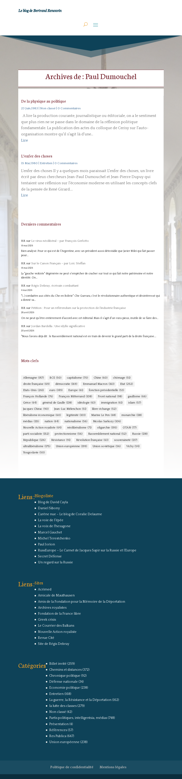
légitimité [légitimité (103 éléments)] (76, 415)
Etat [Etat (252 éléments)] (126, 384)
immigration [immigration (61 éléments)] (111, 403)
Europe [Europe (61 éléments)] (75, 390)
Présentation (59, 724)
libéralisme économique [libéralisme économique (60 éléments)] (42, 415)
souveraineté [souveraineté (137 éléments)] (125, 440)
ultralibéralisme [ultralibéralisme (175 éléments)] (36, 446)
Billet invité (58, 664)
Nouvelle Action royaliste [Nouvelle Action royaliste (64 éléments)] (42, 428)
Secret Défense (50, 556)
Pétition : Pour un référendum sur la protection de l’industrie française (78, 308)
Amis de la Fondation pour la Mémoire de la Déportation (81, 602)
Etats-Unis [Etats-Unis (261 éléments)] (33, 390)
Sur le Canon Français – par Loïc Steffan (58, 263)
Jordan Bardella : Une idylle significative (58, 326)
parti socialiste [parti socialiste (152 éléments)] (36, 434)
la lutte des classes (63, 706)
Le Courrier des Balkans (56, 626)
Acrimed (44, 589)
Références (58, 730)
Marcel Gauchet (50, 532)
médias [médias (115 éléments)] (31, 421)
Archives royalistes (52, 608)
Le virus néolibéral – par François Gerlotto (60, 240)
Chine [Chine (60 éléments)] (100, 378)
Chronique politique (64, 676)
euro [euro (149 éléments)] (55, 390)
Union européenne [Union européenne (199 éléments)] (71, 446)
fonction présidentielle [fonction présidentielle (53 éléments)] (106, 390)
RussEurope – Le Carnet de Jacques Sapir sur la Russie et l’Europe (87, 550)
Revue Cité (46, 638)
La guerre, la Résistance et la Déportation (80, 700)
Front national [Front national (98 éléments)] (110, 396)
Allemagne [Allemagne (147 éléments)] (33, 378)
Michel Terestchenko (54, 538)
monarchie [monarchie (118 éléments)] (131, 415)
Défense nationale (63, 682)
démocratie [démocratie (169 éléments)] (66, 384)
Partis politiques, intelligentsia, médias (78, 718)
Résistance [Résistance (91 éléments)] (60, 440)
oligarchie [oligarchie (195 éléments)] (107, 428)
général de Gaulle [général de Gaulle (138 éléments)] (57, 403)
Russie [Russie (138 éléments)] (139, 434)
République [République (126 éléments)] (34, 440)
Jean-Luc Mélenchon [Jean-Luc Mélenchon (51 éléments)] (70, 409)
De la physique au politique (43, 101)
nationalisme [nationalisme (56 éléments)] (76, 421)
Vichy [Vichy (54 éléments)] (133, 446)
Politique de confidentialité (71, 767)
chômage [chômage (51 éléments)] (121, 378)
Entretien (46, 163)
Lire (24, 140)
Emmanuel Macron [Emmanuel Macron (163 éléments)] (98, 384)
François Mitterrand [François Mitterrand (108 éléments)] (75, 396)
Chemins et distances (65, 670)
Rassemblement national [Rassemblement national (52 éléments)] (107, 434)
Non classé (47, 108)
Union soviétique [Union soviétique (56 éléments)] (107, 446)
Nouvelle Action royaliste (57, 632)
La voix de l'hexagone (54, 526)
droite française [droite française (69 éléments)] (36, 384)
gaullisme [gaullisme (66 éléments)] (137, 396)
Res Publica (57, 736)
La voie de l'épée (50, 520)
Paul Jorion (46, 544)
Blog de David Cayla (53, 502)
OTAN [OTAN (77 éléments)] (129, 428)
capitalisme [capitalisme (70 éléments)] (77, 378)
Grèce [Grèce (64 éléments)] (30, 403)
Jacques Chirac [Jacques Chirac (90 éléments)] (36, 409)
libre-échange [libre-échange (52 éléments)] (104, 409)
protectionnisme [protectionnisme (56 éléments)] (68, 434)
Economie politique (64, 688)
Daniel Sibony (49, 508)
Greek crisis (47, 620)
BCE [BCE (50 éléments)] (55, 378)
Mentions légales (113, 767)
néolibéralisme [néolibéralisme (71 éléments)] (79, 428)
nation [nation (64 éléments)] (52, 421)
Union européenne (64, 742)
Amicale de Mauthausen (56, 595)
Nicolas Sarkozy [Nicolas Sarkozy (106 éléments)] (107, 421)
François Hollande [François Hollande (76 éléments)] (38, 396)
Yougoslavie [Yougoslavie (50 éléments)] (34, 452)
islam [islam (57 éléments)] (134, 403)
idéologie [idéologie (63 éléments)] (86, 403)
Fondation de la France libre (59, 614)
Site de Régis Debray (53, 644)
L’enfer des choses (36, 155)
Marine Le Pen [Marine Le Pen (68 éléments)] (103, 415)
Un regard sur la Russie (55, 562)
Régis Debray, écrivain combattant (55, 285)
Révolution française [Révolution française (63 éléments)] (92, 440)
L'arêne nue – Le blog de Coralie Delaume (70, 514)
